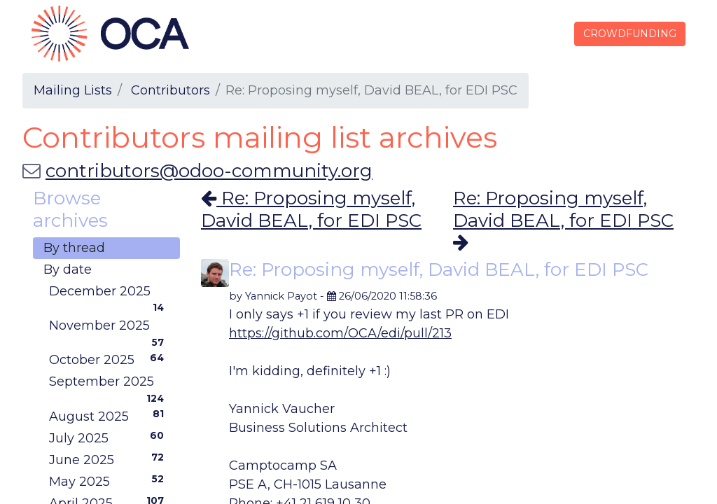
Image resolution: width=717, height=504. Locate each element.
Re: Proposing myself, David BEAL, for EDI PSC (311, 209)
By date (67, 269)
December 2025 (109, 293)
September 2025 (109, 383)
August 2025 (109, 415)
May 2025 (109, 480)
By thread (74, 247)
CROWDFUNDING (628, 33)
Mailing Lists (73, 90)
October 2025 (109, 359)
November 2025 (109, 327)
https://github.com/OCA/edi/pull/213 (340, 333)
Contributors (170, 90)
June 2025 (109, 459)
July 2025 (109, 437)
